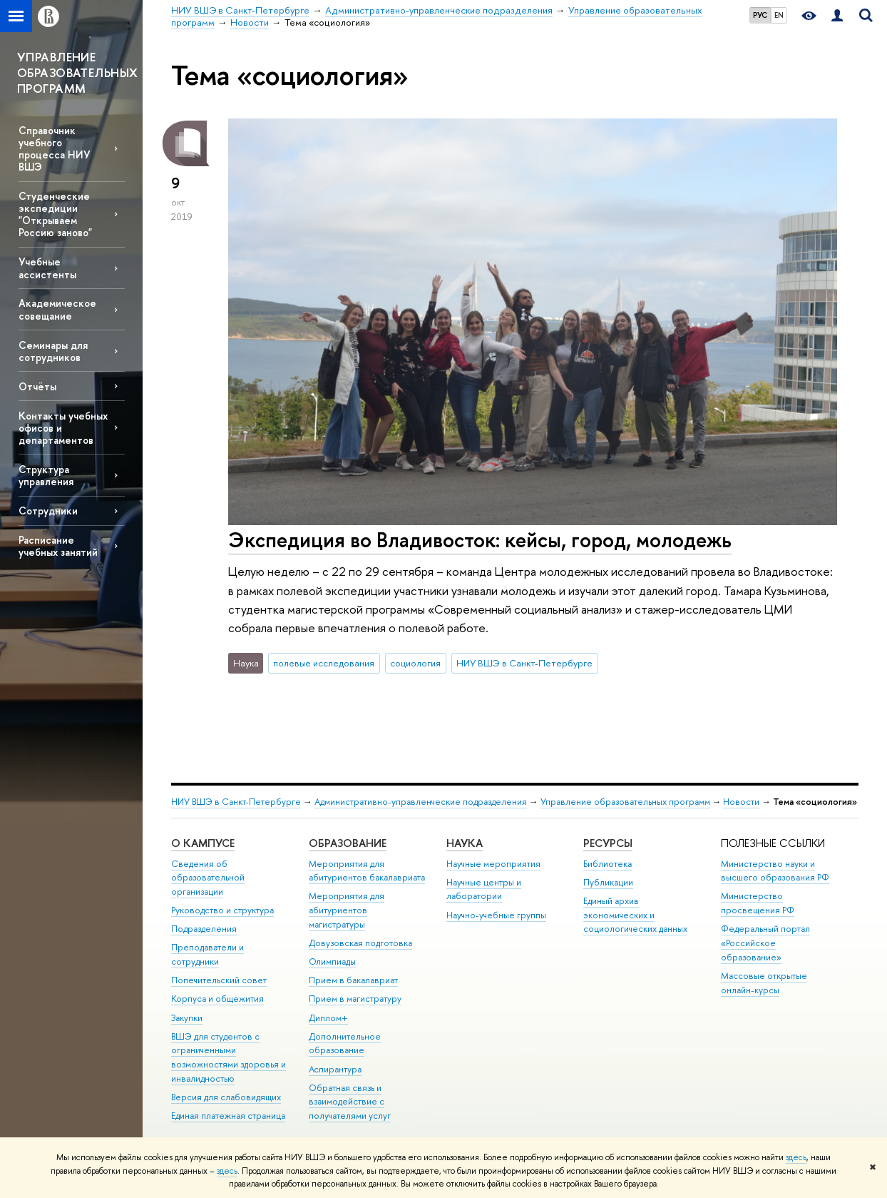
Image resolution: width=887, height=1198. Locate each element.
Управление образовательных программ (625, 802)
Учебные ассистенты (47, 267)
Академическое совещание (57, 309)
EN (779, 15)
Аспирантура (335, 1069)
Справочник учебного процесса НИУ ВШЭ (55, 148)
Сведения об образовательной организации (208, 878)
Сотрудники (48, 510)
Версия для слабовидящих (226, 1097)
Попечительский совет (219, 980)
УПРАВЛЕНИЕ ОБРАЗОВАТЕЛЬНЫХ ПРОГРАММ (77, 72)
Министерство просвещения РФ (757, 903)
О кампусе (203, 843)
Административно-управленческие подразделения (420, 802)
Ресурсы (607, 843)
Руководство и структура (222, 910)
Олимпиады (332, 961)
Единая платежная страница (228, 1116)
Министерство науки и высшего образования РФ (775, 871)
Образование (347, 843)
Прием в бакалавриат (353, 980)
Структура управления (46, 475)
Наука (464, 843)
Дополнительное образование (345, 1043)
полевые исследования (323, 662)
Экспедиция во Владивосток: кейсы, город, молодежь (480, 540)
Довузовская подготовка (360, 943)
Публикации (608, 882)
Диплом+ (328, 1018)
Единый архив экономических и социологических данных (635, 915)
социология (415, 662)
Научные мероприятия (493, 864)
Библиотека (607, 864)
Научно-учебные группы (496, 915)
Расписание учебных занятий (58, 546)
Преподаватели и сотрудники (207, 954)
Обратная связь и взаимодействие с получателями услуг (350, 1102)
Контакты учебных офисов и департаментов (63, 428)
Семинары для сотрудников (53, 351)
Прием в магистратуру (355, 999)
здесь (796, 1157)
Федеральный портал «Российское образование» (765, 943)
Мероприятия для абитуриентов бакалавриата (367, 871)
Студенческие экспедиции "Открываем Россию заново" (55, 214)
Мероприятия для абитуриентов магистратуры (346, 910)
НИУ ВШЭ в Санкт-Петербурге (524, 662)
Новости (741, 802)
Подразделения (204, 929)
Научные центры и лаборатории (483, 889)
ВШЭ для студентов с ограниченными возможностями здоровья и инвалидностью (228, 1057)
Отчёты (37, 386)
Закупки (186, 1018)
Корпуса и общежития (217, 999)
